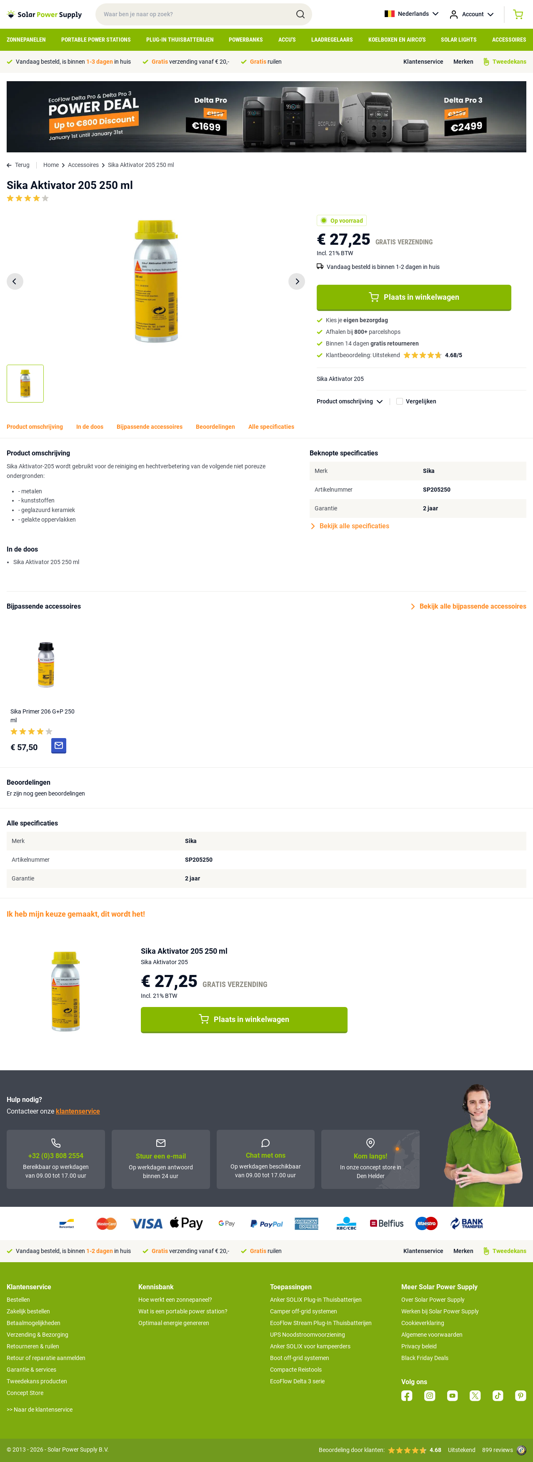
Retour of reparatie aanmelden (46, 1358)
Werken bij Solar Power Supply (440, 1311)
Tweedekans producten (37, 1381)
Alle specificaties (271, 426)
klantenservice (78, 1111)
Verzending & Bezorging (37, 1334)
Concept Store (25, 1393)
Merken (463, 61)
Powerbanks (246, 39)
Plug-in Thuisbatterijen (180, 39)
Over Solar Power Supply (433, 1299)
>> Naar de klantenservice (40, 1409)
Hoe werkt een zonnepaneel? (175, 1299)
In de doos (89, 426)
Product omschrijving (353, 401)
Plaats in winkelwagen (414, 297)
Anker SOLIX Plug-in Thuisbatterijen (316, 1299)
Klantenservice (423, 61)
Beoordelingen (215, 426)
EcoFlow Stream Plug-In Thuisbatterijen (321, 1323)
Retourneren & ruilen (33, 1346)
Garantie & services (31, 1369)
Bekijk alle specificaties (350, 526)
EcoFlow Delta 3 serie (297, 1381)
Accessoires (509, 39)
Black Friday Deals (424, 1358)
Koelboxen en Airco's (397, 39)
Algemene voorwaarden (432, 1334)
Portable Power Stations (96, 39)
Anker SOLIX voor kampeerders (310, 1346)
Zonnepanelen (26, 39)
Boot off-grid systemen (299, 1358)
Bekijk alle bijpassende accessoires (468, 607)
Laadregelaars (332, 39)
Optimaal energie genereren (173, 1323)
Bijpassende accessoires (150, 426)
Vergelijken (421, 401)
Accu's (287, 39)
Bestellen (18, 1299)
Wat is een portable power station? (183, 1311)
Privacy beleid (419, 1346)
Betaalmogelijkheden (33, 1323)
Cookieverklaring (422, 1323)
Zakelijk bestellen (28, 1311)
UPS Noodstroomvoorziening (307, 1334)
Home (51, 165)
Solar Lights (459, 39)
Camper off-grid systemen (303, 1311)
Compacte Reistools (296, 1369)
